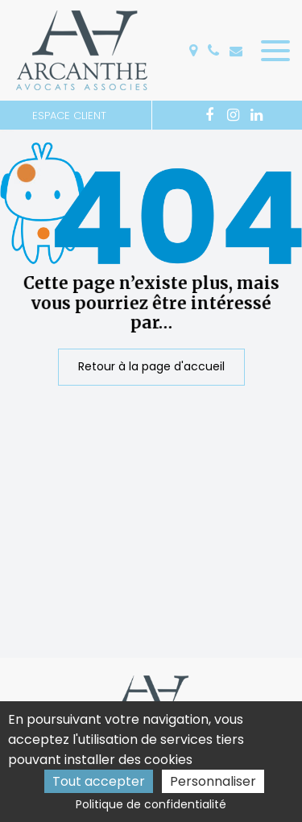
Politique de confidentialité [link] (151, 804)
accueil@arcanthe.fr (236, 50)
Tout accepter (98, 781)
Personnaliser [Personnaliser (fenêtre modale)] (213, 781)
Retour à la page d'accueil (151, 367)
